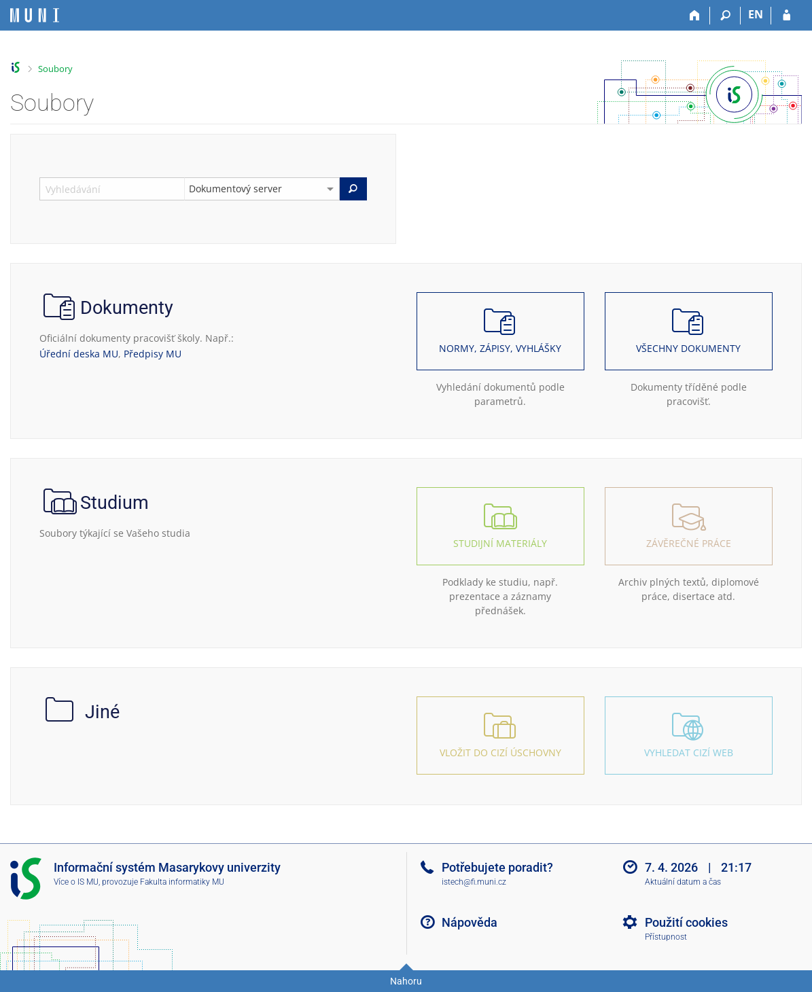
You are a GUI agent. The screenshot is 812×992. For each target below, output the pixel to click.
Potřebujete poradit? (497, 867)
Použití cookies (686, 922)
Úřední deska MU (78, 353)
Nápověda (469, 922)
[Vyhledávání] (725, 15)
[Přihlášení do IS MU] (786, 15)
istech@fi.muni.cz (474, 882)
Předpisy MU (152, 353)
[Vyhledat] (353, 188)
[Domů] (694, 15)
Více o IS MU (76, 882)
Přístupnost (666, 937)
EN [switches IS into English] (755, 14)
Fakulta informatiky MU (182, 882)
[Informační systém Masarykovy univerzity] (34, 15)
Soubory (55, 69)
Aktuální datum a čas (683, 882)
